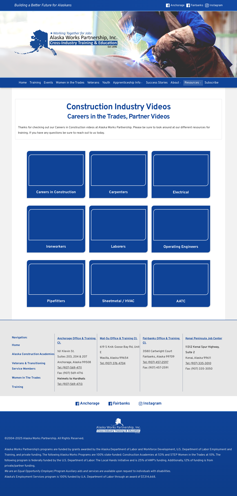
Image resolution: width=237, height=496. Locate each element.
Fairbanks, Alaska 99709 (158, 357)
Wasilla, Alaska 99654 (114, 358)
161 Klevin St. (65, 351)
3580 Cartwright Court (157, 351)
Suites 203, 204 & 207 (72, 357)
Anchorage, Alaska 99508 (74, 362)
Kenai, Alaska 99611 (198, 358)
